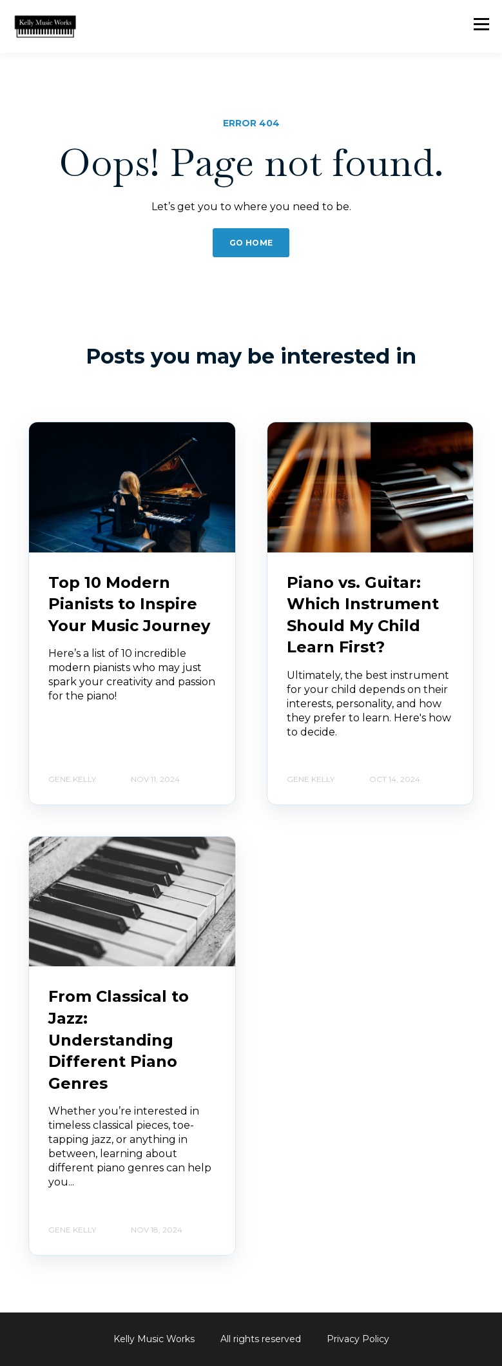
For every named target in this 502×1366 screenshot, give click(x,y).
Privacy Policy (358, 1339)
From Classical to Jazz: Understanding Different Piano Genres (118, 1039)
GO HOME (251, 243)
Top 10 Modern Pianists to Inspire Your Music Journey (129, 604)
